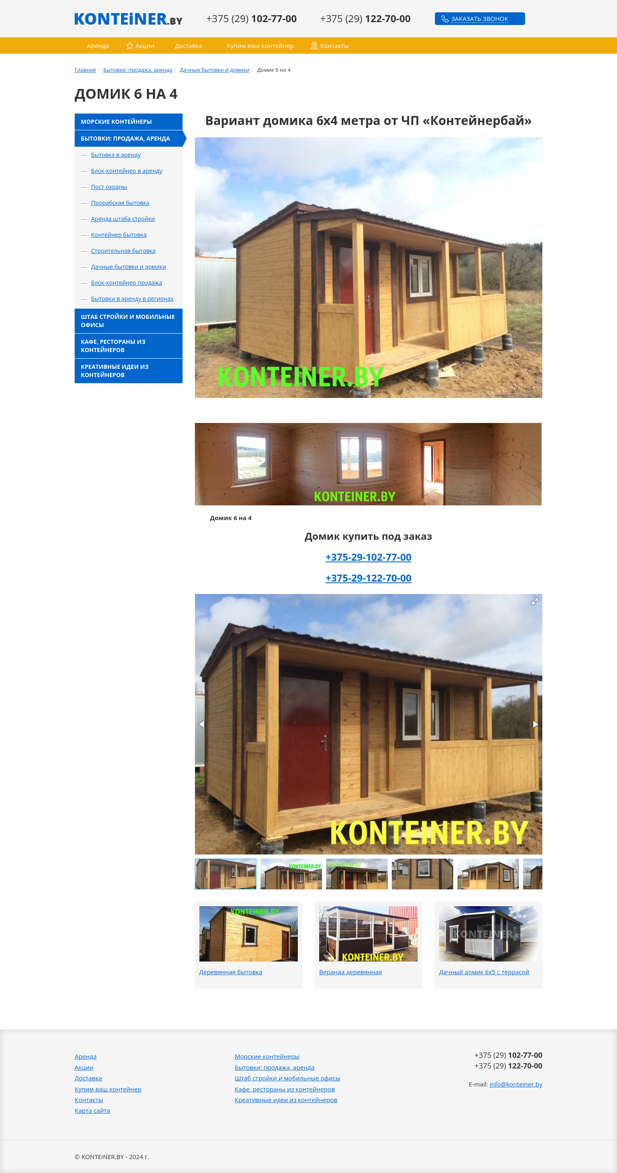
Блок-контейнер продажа (126, 282)
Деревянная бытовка (231, 972)
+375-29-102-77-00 (368, 557)
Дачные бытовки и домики (214, 69)
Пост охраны (109, 187)
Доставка (188, 45)
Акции (145, 45)
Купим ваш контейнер (260, 45)
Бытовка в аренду (116, 155)
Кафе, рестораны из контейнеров (113, 346)
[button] (535, 601)
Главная (85, 69)
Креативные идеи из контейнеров (115, 371)
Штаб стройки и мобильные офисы (128, 321)
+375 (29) (251, 18)
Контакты (334, 45)
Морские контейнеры (116, 121)
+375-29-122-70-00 (368, 577)
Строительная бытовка (123, 251)
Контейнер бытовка (118, 235)
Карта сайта (92, 1110)
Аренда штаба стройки (123, 219)
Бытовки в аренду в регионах (132, 298)
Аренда (98, 45)
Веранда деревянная (350, 972)
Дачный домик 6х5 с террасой (484, 972)
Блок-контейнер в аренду (126, 171)
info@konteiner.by (515, 1084)
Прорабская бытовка (120, 203)
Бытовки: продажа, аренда (138, 69)
